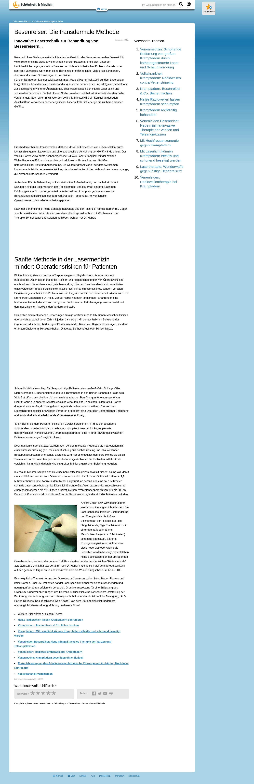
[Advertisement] (65, 126)
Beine (60, 21)
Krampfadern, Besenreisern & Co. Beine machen (48, 625)
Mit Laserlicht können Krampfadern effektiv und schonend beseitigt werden (160, 155)
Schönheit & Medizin (22, 21)
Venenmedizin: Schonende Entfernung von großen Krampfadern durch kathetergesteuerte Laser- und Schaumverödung (160, 58)
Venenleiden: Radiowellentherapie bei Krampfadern (50, 651)
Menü (102, 9)
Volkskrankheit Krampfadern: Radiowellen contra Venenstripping (160, 78)
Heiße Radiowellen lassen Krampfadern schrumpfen (50, 619)
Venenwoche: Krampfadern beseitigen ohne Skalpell (50, 657)
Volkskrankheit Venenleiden (35, 673)
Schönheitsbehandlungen (44, 21)
